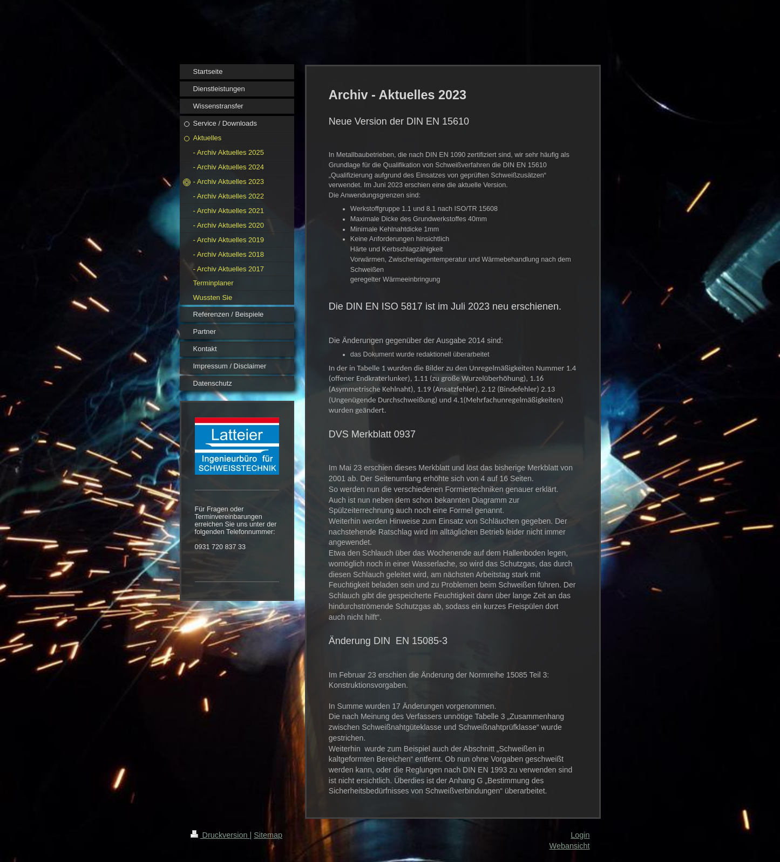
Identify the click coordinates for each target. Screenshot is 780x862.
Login (580, 835)
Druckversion (220, 835)
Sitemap (268, 835)
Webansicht (570, 846)
